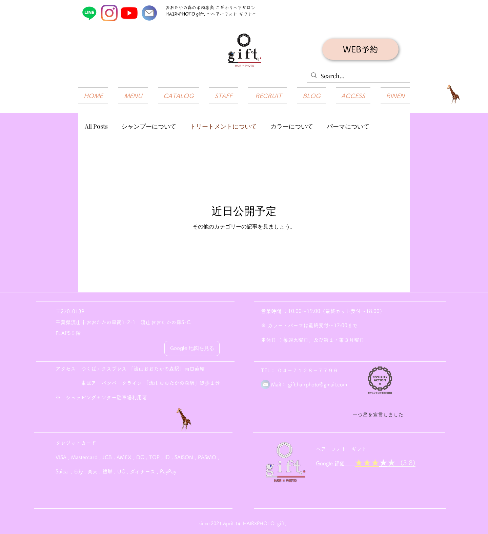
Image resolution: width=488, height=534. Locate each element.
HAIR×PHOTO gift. (185, 13)
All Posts (96, 126)
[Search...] (358, 76)
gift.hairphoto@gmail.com (317, 384)
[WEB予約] (360, 49)
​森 (189, 7)
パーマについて (348, 126)
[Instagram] (109, 13)
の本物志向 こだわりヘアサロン (223, 7)
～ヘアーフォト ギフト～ (231, 14)
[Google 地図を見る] (192, 348)
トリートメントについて (223, 126)
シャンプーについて (148, 126)
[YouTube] (129, 13)
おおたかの (176, 7)
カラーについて (291, 126)
